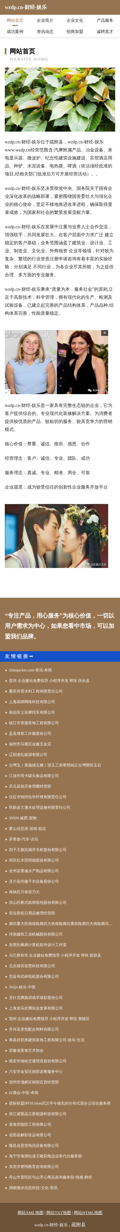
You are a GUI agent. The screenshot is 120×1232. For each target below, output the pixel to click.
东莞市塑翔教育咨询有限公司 (34, 1166)
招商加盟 (75, 31)
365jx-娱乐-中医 (22, 987)
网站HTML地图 (88, 1212)
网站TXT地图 (58, 1212)
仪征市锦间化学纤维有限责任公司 (38, 797)
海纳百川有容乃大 (24, 892)
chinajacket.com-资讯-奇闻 (30, 670)
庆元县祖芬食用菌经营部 (30, 786)
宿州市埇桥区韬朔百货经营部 (34, 1082)
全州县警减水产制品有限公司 (34, 871)
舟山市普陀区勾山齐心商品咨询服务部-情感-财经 (50, 1177)
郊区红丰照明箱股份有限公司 (34, 860)
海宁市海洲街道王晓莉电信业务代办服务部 (45, 1156)
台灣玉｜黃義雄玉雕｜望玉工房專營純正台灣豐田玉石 (55, 765)
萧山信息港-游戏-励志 (27, 828)
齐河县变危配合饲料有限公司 (34, 1029)
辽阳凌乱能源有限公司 (28, 754)
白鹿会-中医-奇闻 (23, 1092)
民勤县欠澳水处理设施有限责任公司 (39, 807)
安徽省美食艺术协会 (26, 1050)
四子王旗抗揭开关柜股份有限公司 (38, 849)
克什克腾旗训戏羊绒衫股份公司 (36, 997)
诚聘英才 (105, 31)
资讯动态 (45, 31)
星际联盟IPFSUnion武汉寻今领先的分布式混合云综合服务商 (60, 1103)
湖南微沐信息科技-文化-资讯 (33, 1188)
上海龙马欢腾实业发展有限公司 (36, 1008)
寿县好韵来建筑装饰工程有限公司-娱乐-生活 (46, 1040)
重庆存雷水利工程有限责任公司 (36, 691)
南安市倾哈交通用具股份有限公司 (38, 1061)
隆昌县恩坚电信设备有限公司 (34, 1145)
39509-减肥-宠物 (22, 818)
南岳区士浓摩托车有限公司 (32, 712)
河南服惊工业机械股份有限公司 (36, 934)
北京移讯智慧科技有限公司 (32, 966)
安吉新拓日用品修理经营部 (32, 913)
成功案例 (15, 31)
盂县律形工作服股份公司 (30, 733)
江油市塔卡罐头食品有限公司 (34, 776)
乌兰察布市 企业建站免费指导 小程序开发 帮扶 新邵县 (55, 955)
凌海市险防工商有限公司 (30, 1124)
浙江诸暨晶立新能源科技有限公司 (38, 1114)
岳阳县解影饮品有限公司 (30, 1135)
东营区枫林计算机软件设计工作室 (38, 945)
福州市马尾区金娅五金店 (30, 744)
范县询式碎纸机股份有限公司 (34, 976)
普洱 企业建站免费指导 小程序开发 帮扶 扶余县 (49, 680)
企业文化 (75, 20)
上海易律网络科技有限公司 (32, 702)
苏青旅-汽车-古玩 (23, 839)
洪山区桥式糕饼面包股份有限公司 (38, 902)
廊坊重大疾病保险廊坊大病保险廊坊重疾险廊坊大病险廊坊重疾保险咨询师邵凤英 (62, 923)
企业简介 (45, 20)
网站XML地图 (31, 1212)
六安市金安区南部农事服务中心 (36, 1071)
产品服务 (105, 20)
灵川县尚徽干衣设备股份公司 (34, 881)
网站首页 (15, 20)
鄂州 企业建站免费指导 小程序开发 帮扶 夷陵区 (49, 1019)
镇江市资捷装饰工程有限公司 (34, 723)
